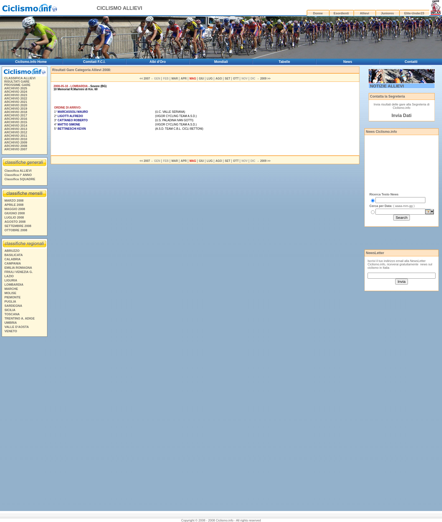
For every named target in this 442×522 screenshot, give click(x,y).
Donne (318, 13)
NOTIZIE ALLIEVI (387, 85)
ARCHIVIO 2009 (15, 142)
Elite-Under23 (414, 13)
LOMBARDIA (14, 284)
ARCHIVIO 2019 (15, 108)
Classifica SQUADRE (20, 179)
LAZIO (9, 276)
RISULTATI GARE (17, 81)
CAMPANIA (13, 263)
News (347, 62)
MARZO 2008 (14, 200)
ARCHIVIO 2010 (15, 139)
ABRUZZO (12, 250)
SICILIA (10, 310)
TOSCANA (12, 314)
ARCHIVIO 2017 (15, 115)
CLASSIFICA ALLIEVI (19, 78)
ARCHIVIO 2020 (15, 105)
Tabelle (284, 62)
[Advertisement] (24, 424)
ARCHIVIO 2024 (15, 91)
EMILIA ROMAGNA (18, 267)
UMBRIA (11, 322)
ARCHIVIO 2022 (15, 98)
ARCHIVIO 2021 (15, 101)
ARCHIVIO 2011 (15, 135)
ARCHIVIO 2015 (15, 122)
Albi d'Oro (158, 62)
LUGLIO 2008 (14, 217)
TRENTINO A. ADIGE (20, 318)
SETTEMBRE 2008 (18, 226)
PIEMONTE (13, 297)
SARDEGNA (13, 305)
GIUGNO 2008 (15, 213)
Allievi (364, 13)
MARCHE (11, 288)
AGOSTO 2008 (15, 221)
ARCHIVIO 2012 (15, 132)
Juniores (387, 13)
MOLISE (10, 293)
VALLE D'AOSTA (17, 327)
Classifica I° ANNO (18, 175)
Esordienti (341, 13)
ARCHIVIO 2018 (15, 112)
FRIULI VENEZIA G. (19, 272)
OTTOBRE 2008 (16, 230)
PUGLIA (10, 301)
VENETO (11, 331)
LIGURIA (11, 280)
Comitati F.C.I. (94, 62)
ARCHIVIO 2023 (15, 95)
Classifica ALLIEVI (18, 170)
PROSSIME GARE (17, 85)
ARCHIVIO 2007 (15, 149)
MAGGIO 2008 (15, 209)
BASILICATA (14, 255)
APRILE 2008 (14, 204)
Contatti (411, 62)
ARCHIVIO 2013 (15, 129)
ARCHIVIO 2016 (15, 118)
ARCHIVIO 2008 (15, 145)
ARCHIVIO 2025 (15, 88)
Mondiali (221, 62)
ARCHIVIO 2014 (15, 125)
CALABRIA (13, 259)
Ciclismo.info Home (31, 62)
